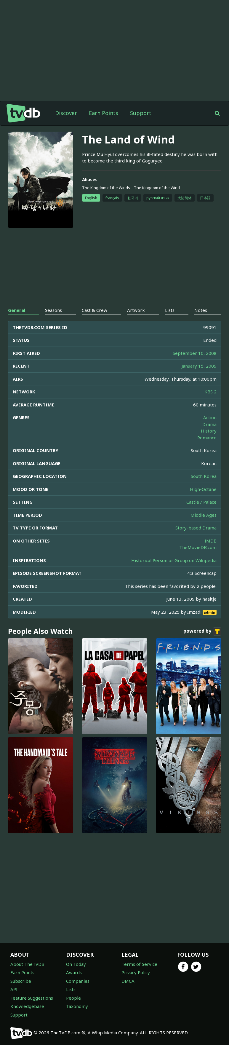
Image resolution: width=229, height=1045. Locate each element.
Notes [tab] (200, 310)
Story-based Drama (196, 528)
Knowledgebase (27, 1006)
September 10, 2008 (195, 353)
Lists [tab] (169, 310)
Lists (71, 989)
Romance (207, 438)
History (209, 431)
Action (210, 417)
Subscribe (20, 981)
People (73, 998)
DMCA (127, 981)
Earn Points (103, 113)
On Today (76, 964)
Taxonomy (77, 1006)
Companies (77, 981)
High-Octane (203, 489)
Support (140, 113)
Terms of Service (139, 964)
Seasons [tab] (53, 310)
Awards (74, 972)
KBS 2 (210, 392)
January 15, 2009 (199, 366)
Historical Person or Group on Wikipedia (174, 560)
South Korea (204, 476)
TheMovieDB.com (198, 547)
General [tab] (16, 310)
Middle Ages (203, 515)
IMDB (211, 541)
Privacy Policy (135, 972)
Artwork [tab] (136, 310)
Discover (66, 113)
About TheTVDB (27, 964)
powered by (202, 631)
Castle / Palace (201, 502)
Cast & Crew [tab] (94, 310)
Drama (209, 424)
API (13, 989)
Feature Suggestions (31, 998)
